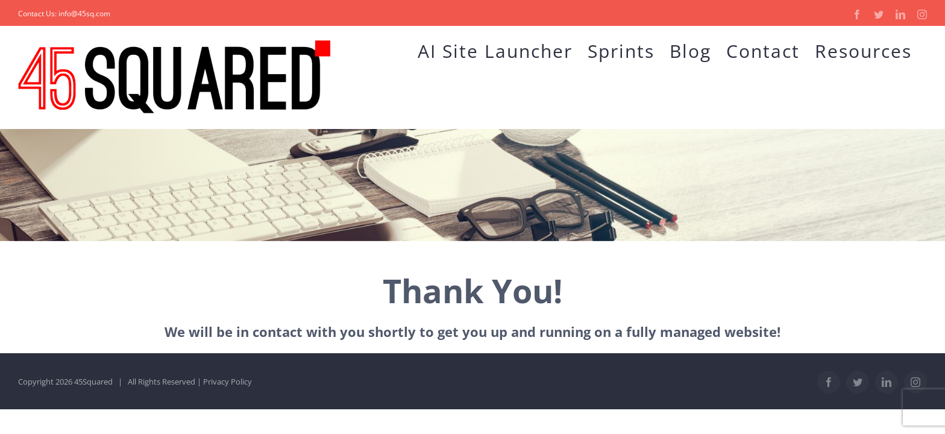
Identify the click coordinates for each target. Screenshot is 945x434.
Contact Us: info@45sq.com (64, 13)
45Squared (93, 381)
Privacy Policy (227, 381)
